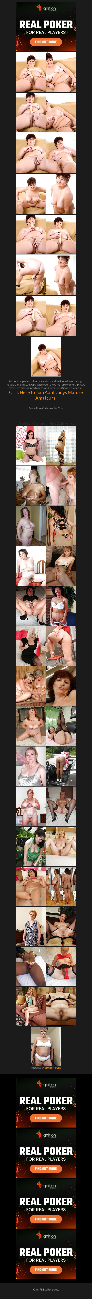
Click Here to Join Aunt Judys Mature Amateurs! (46, 395)
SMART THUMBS (53, 1068)
